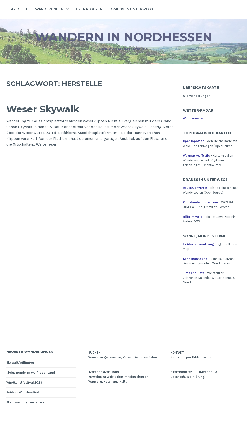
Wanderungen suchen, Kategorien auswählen (122, 357)
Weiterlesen (46, 144)
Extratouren (89, 9)
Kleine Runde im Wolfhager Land (30, 372)
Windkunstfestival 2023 (24, 382)
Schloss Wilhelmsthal (22, 392)
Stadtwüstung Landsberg (25, 402)
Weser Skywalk (42, 109)
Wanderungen (49, 9)
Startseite (17, 9)
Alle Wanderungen (196, 96)
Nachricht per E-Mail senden (192, 357)
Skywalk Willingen (20, 362)
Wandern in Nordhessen (123, 37)
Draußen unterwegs (131, 9)
